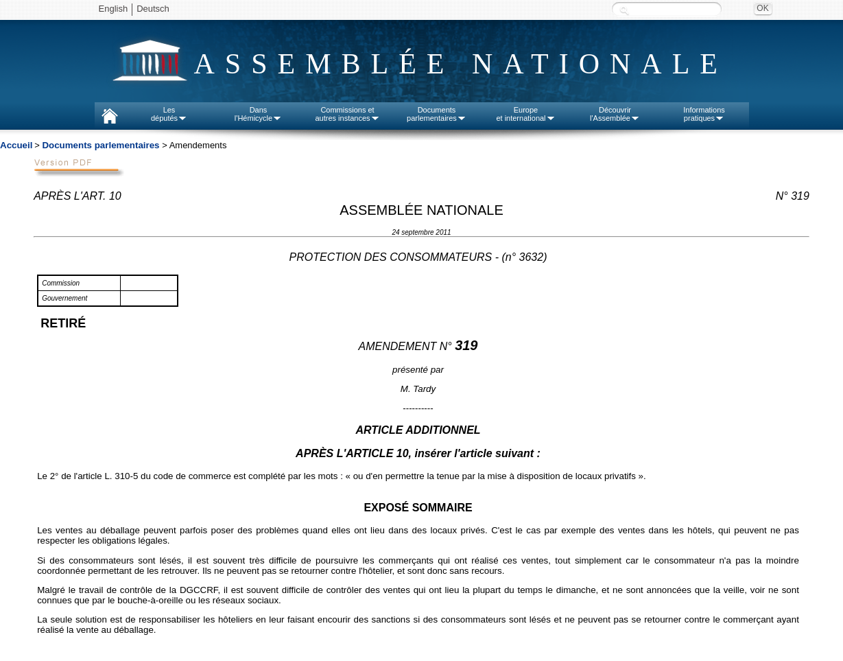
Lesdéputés (169, 114)
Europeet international (525, 114)
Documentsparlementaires (436, 114)
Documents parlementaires (100, 145)
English (113, 8)
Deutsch (152, 8)
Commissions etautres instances (347, 114)
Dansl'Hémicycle (258, 114)
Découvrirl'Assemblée (615, 114)
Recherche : (624, 10)
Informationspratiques (704, 114)
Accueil (16, 145)
